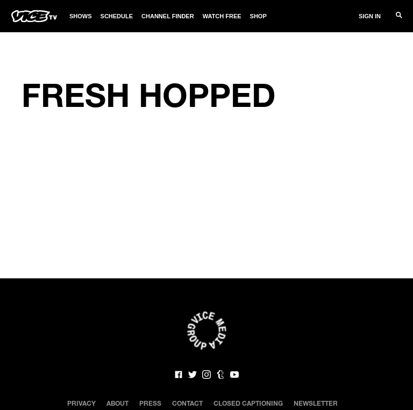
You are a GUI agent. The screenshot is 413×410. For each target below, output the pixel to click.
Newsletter (316, 403)
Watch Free (222, 16)
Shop (258, 16)
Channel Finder (167, 16)
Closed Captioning (248, 403)
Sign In (370, 16)
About (117, 403)
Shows (80, 16)
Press (150, 403)
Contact (187, 403)
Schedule (117, 16)
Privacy (81, 403)
